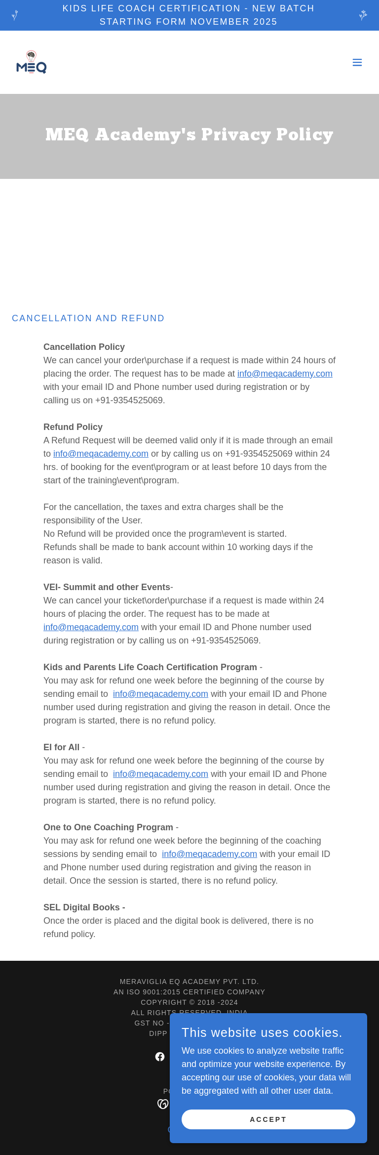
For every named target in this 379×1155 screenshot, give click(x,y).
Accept (268, 1140)
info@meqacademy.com (285, 374)
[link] (31, 62)
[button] (357, 62)
